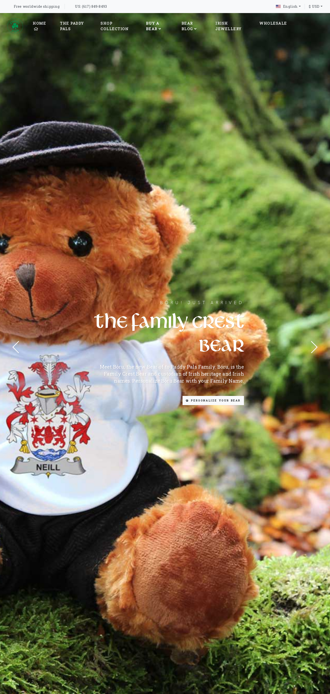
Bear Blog (189, 26)
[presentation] (16, 347)
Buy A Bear (153, 26)
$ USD (314, 6)
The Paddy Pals (72, 26)
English (287, 6)
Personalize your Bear (213, 400)
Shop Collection (115, 26)
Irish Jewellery (228, 26)
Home (39, 26)
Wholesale (273, 23)
